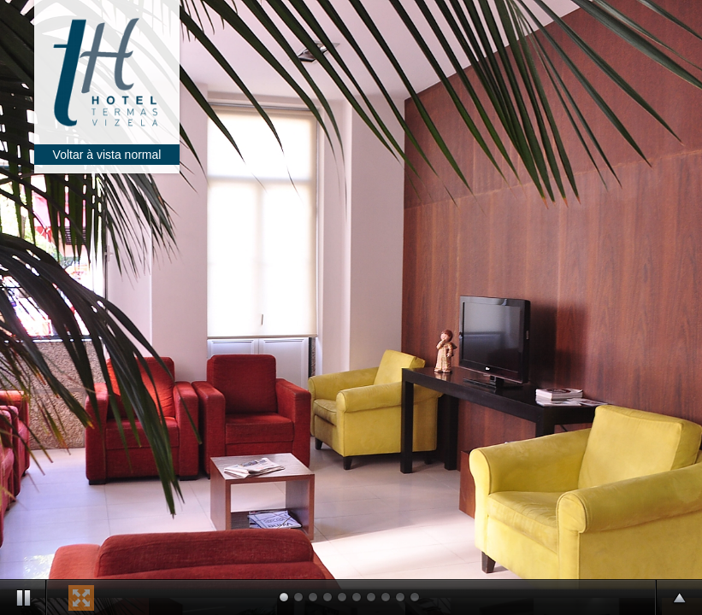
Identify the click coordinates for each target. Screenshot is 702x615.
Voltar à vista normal (107, 154)
